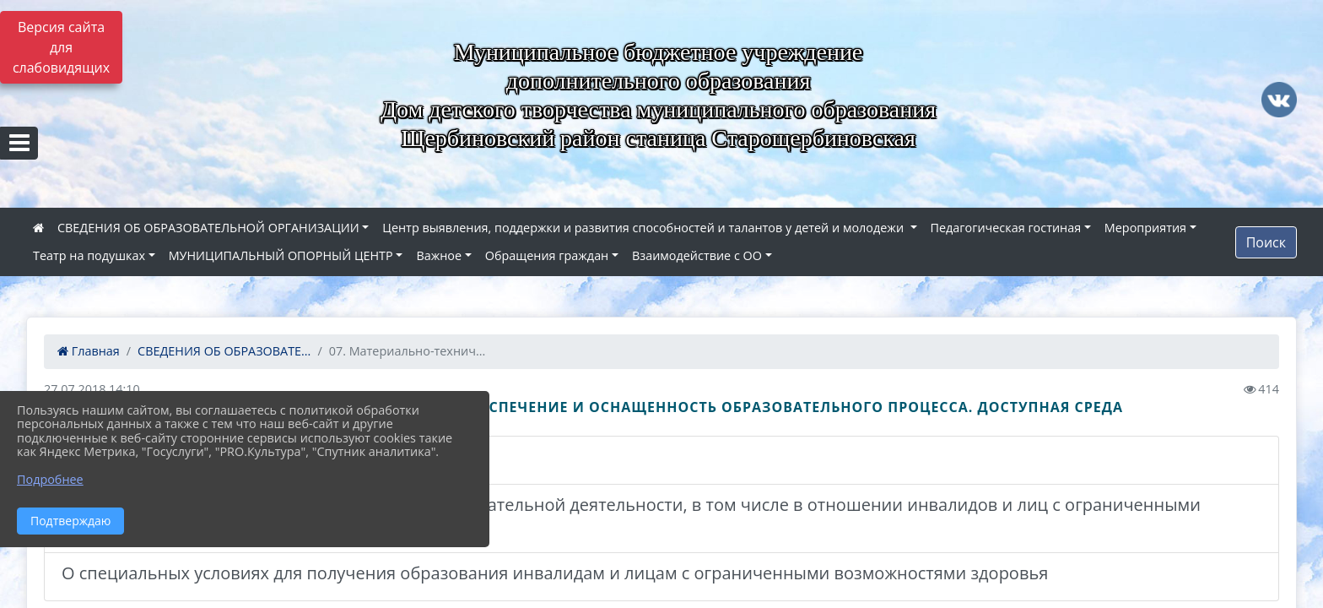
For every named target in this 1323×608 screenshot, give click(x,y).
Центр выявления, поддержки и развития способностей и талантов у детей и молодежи (644, 228)
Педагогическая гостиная (1006, 228)
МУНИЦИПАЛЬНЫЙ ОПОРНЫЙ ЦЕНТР (281, 255)
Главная (88, 351)
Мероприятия (1145, 228)
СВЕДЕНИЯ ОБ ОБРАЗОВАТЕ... (224, 351)
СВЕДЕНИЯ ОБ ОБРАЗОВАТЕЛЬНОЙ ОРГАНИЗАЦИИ (208, 228)
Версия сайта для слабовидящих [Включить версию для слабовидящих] (61, 47)
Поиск (1266, 242)
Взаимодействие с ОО (697, 255)
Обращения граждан (546, 255)
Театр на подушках (89, 255)
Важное (439, 255)
